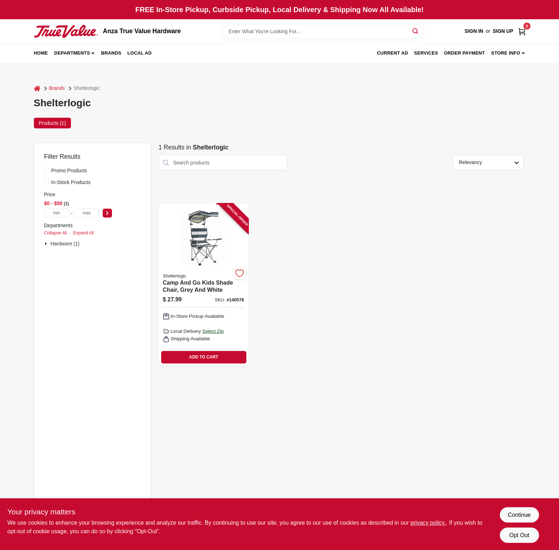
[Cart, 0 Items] (521, 31)
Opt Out (519, 535)
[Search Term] (322, 31)
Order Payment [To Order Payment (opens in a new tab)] (464, 53)
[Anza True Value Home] (66, 31)
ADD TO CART (203, 357)
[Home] (37, 88)
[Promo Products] (46, 170)
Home (41, 53)
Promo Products (69, 170)
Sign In (474, 31)
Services (426, 53)
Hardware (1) (65, 243)
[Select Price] (107, 213)
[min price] (56, 213)
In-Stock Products (71, 182)
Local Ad (139, 53)
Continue (519, 515)
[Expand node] (46, 243)
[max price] (86, 213)
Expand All (83, 232)
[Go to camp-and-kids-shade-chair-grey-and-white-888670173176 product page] (203, 285)
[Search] (416, 31)
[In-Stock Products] (46, 181)
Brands (111, 53)
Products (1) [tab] (52, 123)
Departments (72, 53)
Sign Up (503, 31)
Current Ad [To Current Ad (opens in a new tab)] (392, 53)
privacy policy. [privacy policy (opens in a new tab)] (428, 523)
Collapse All (55, 232)
